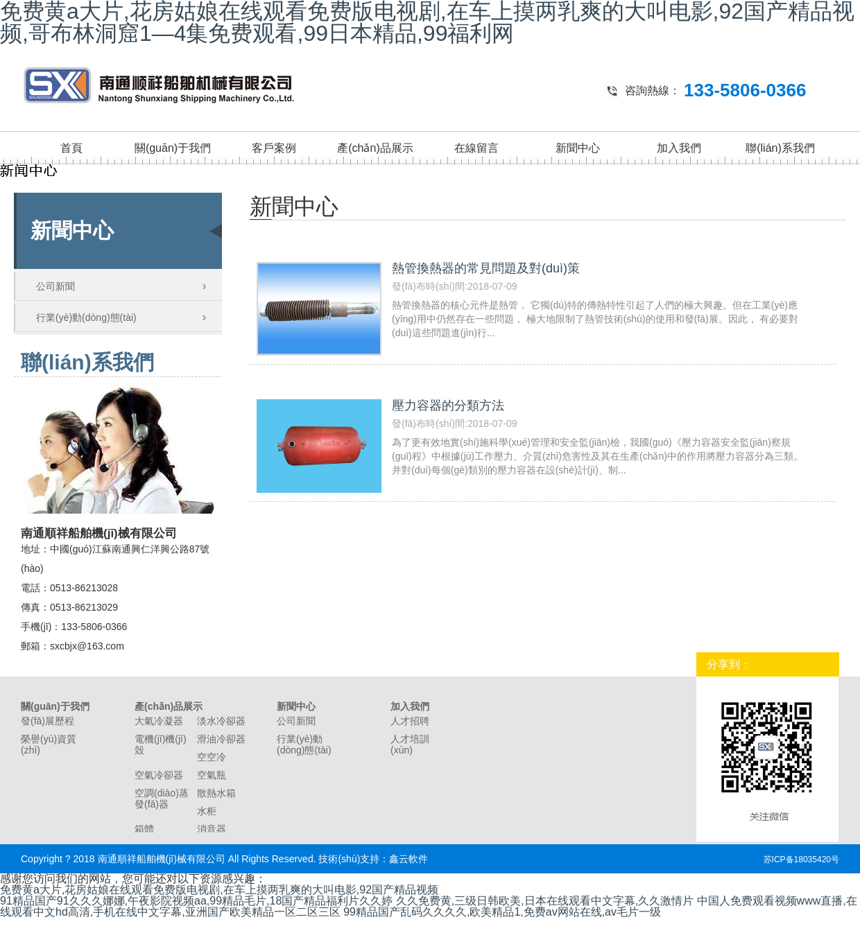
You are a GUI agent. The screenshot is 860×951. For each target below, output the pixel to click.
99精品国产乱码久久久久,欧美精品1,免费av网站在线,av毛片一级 (502, 912)
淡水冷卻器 (221, 720)
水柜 (206, 811)
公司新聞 (55, 286)
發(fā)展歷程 (47, 720)
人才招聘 (409, 720)
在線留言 (476, 148)
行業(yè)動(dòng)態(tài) (86, 317)
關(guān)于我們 (173, 148)
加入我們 (679, 148)
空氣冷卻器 (159, 774)
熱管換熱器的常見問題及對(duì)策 (486, 268)
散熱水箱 (216, 793)
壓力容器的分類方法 (448, 405)
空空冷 (211, 756)
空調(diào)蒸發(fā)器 (162, 798)
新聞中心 (578, 148)
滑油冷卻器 (221, 738)
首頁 (71, 148)
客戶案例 (274, 148)
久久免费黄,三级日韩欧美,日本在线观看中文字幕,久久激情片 (545, 901)
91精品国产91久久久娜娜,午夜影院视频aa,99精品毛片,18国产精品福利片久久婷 (196, 901)
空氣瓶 (211, 774)
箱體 (144, 829)
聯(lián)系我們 (780, 148)
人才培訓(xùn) (409, 744)
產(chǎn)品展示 (375, 148)
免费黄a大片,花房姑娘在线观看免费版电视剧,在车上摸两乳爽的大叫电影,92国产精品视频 (219, 890)
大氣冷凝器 (159, 720)
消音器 (211, 829)
